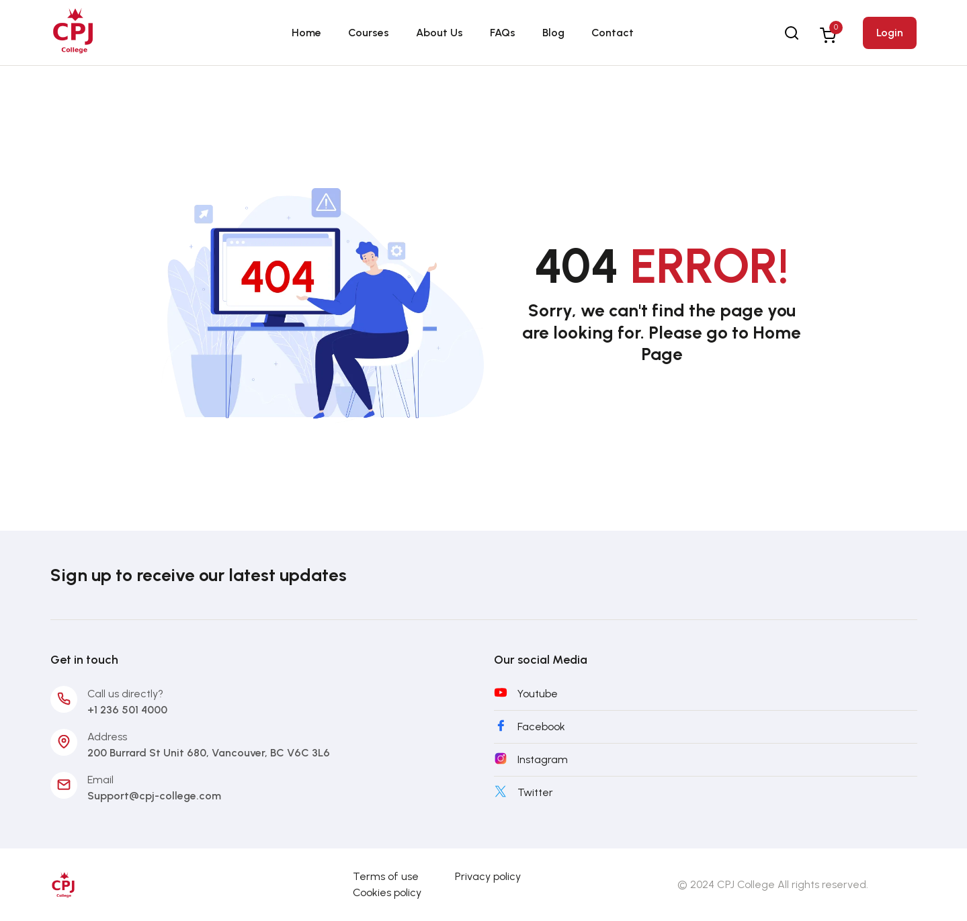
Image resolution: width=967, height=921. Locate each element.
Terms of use (386, 876)
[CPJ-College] (63, 883)
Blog (553, 32)
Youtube (537, 693)
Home (306, 32)
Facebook (541, 726)
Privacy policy (488, 876)
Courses (368, 32)
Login (889, 32)
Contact (612, 32)
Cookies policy (387, 892)
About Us (439, 32)
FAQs (502, 32)
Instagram (542, 759)
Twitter (535, 792)
